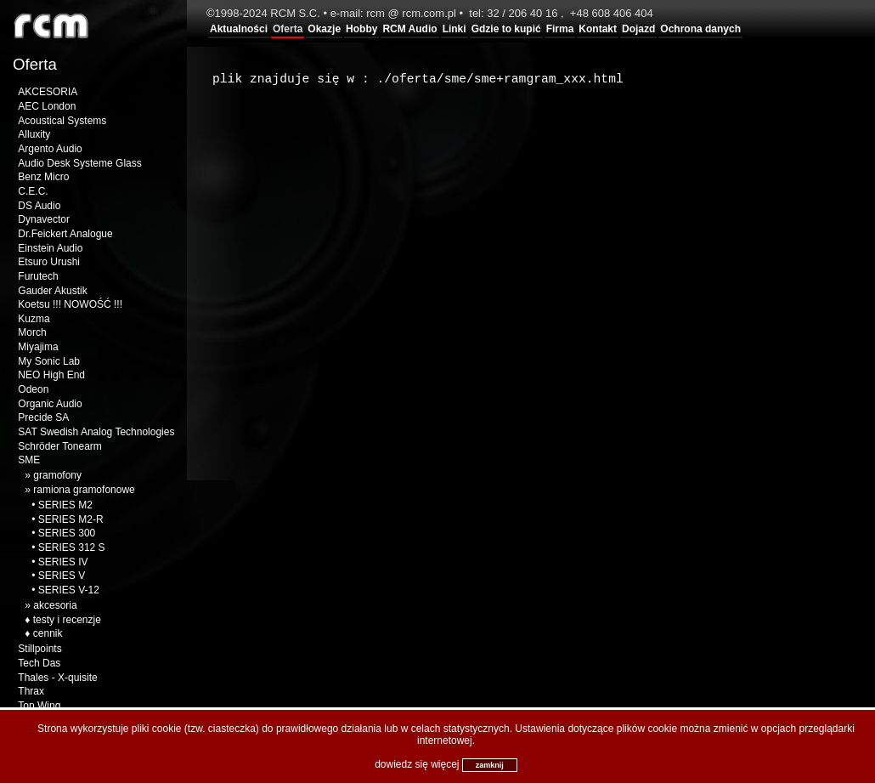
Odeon (33, 389)
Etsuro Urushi (49, 262)
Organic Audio (50, 404)
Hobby (361, 29)
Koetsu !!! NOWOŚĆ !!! (70, 304)
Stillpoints (39, 649)
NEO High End (51, 375)
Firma (560, 29)
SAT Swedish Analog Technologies (96, 432)
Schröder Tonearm (60, 446)
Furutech (38, 276)
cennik (48, 633)
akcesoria (54, 605)
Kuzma (33, 319)
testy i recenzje (67, 620)
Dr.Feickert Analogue (65, 234)
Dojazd (638, 29)
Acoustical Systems (62, 121)
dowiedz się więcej (417, 764)
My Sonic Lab (49, 361)
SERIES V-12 (68, 590)
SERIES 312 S (71, 547)
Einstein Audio (50, 248)
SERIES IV (63, 562)
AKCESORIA (47, 92)
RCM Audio (409, 29)
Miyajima (38, 347)
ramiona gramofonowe (83, 490)
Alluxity (34, 134)
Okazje (324, 29)
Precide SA (43, 417)
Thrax (31, 691)
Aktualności (239, 29)
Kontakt (598, 29)
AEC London (47, 106)
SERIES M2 (65, 505)
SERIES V (61, 576)
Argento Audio (50, 149)
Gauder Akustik (52, 291)
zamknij (490, 765)
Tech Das (39, 663)
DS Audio (39, 206)
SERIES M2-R (71, 519)
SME (29, 460)
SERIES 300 (66, 533)
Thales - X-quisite (57, 678)
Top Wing (39, 706)
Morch (32, 332)
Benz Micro (43, 177)
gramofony (57, 475)
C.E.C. (33, 191)
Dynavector (44, 219)
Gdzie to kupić (506, 29)
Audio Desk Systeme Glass (79, 163)
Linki (454, 29)
